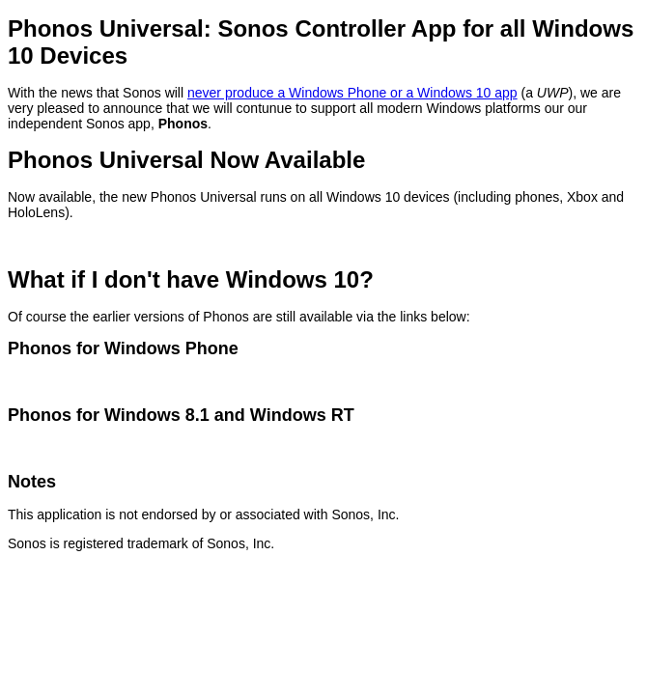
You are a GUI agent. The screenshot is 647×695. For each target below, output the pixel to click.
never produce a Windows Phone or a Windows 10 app (352, 92)
